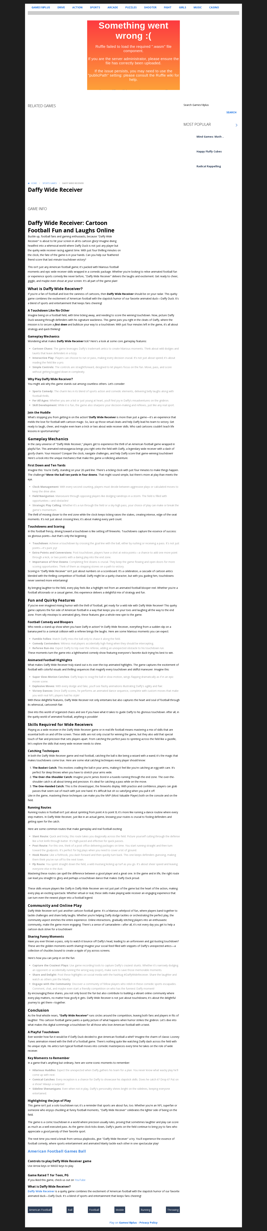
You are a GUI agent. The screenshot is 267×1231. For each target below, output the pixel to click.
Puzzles (131, 7)
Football (94, 1210)
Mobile (120, 1210)
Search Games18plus (196, 105)
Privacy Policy (148, 1222)
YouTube (80, 1180)
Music (198, 7)
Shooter (150, 7)
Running (145, 1210)
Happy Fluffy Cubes (209, 151)
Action (77, 7)
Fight (168, 7)
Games (70, 1151)
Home (33, 183)
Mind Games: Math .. (210, 136)
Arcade (113, 7)
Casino (214, 7)
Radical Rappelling (209, 166)
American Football (45, 1151)
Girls (182, 7)
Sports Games (49, 183)
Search (231, 112)
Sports (95, 7)
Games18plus (41, 7)
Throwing (173, 1210)
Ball (82, 1151)
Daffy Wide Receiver (41, 1191)
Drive (61, 7)
